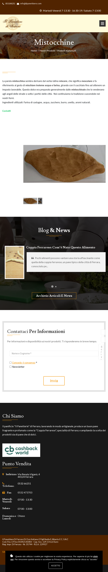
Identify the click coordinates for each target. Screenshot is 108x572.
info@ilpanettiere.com (30, 3)
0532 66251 (24, 483)
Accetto (55, 566)
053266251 (10, 3)
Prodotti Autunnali (66, 50)
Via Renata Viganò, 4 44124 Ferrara (29, 475)
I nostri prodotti (47, 50)
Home (34, 50)
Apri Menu (102, 23)
